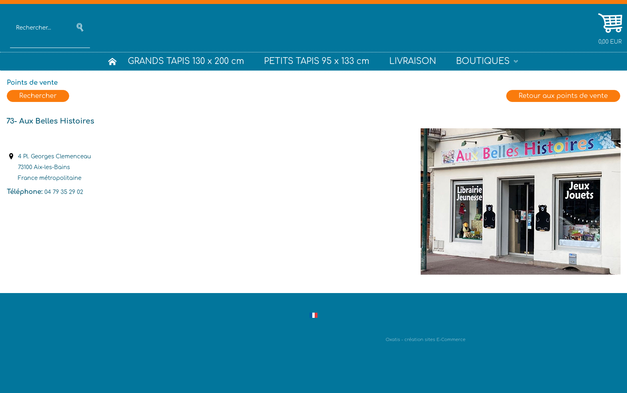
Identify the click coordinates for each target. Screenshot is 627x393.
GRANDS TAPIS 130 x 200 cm (186, 61)
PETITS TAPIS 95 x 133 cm (316, 61)
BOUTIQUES (483, 61)
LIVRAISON (412, 61)
